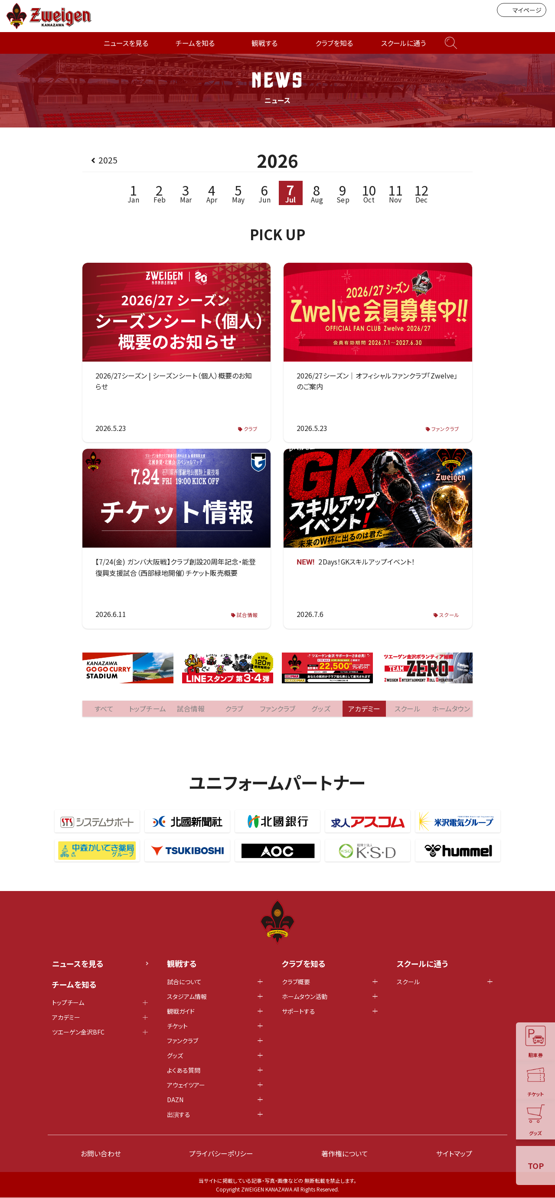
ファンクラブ (445, 429)
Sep (343, 193)
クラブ (251, 429)
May (238, 193)
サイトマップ (454, 1154)
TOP (536, 1165)
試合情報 (247, 615)
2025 (108, 160)
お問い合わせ (101, 1154)
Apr (212, 193)
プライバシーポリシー (221, 1154)
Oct (369, 193)
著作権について (344, 1154)
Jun (264, 193)
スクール (449, 615)
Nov (395, 193)
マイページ (522, 10)
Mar (186, 193)
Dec (422, 193)
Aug (317, 193)
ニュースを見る (126, 43)
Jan (133, 193)
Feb (159, 193)
